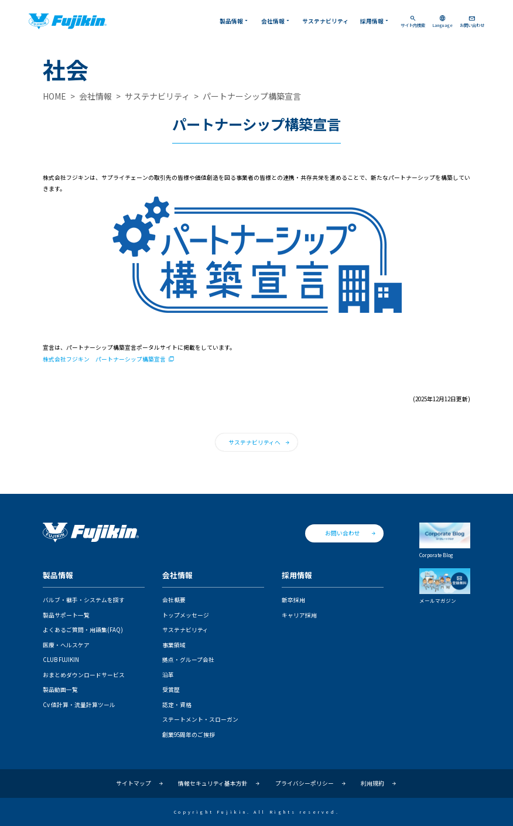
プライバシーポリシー (304, 783)
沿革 (168, 675)
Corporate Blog (444, 540)
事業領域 (174, 645)
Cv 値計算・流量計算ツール (79, 705)
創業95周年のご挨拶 (188, 735)
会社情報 (276, 21)
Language (442, 21)
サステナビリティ (325, 21)
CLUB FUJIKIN (61, 660)
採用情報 (375, 21)
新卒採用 (293, 600)
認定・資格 (176, 705)
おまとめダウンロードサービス (84, 675)
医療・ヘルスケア (66, 645)
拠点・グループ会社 (188, 660)
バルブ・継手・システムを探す (84, 600)
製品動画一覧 (60, 689)
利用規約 (372, 783)
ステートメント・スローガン (200, 719)
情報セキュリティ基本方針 (213, 783)
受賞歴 (171, 689)
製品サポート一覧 (66, 615)
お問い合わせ (472, 21)
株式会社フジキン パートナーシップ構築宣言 (104, 359)
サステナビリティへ (254, 442)
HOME (54, 96)
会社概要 (174, 600)
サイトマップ (133, 783)
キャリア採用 (299, 615)
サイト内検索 (413, 21)
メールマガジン (444, 585)
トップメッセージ (185, 615)
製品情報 (234, 21)
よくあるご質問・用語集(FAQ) (83, 630)
